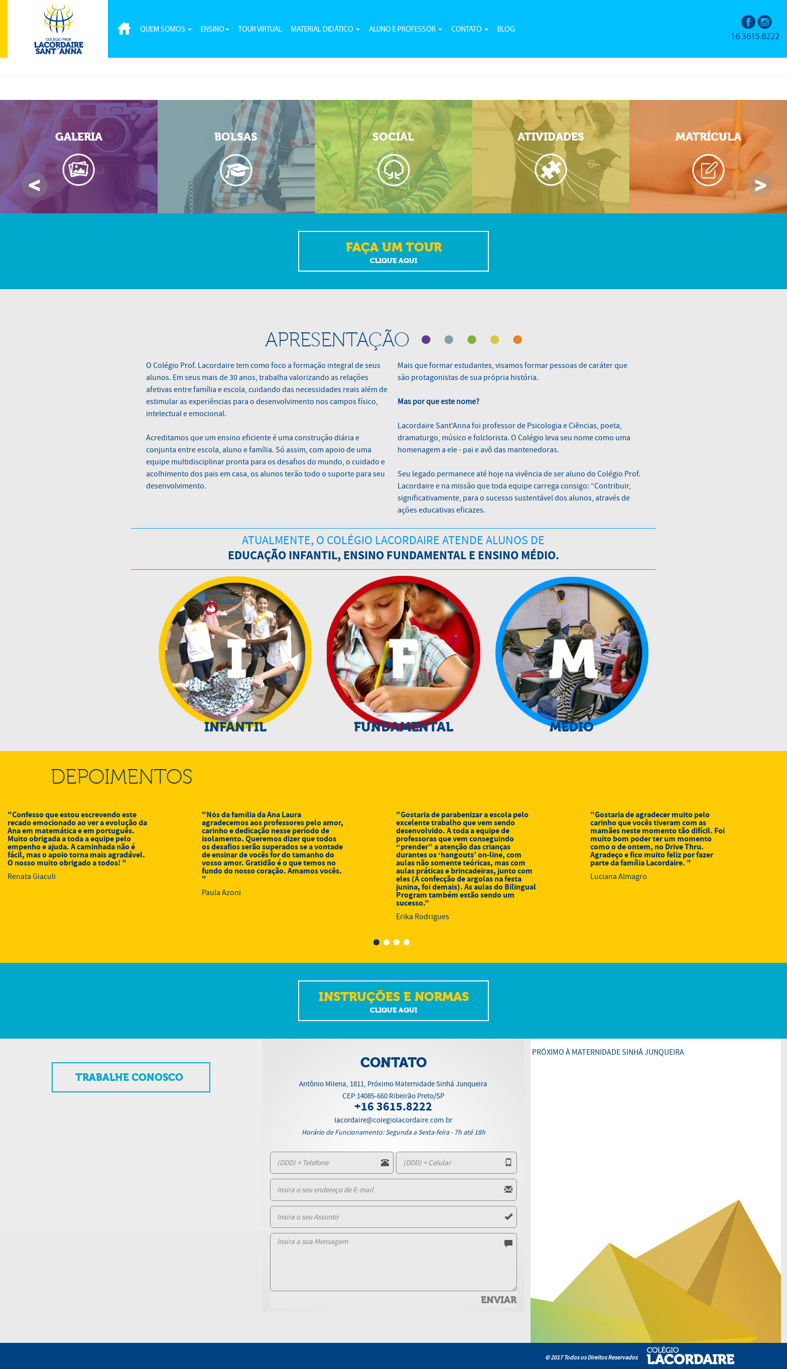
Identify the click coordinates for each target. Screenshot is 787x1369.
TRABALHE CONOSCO (129, 1077)
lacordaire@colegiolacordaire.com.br (393, 1120)
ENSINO (215, 30)
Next (759, 185)
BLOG (506, 30)
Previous (34, 185)
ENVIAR (498, 1300)
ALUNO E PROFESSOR (405, 30)
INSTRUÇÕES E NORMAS (393, 1002)
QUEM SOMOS (166, 30)
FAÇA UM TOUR (393, 253)
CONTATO (469, 30)
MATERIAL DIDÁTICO (325, 30)
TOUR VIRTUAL (260, 30)
